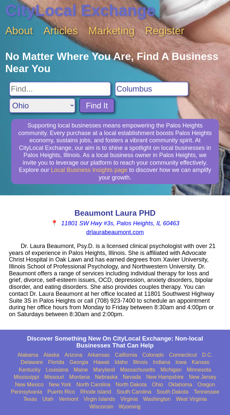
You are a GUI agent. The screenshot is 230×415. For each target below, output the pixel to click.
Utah (47, 399)
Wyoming (130, 406)
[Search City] (152, 89)
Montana (79, 377)
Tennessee (206, 392)
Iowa (181, 362)
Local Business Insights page (89, 170)
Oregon (206, 384)
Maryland (104, 370)
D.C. (207, 355)
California (126, 355)
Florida (56, 362)
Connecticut (183, 355)
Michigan (171, 370)
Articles (60, 31)
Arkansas (99, 355)
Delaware (32, 362)
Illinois (140, 362)
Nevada (132, 377)
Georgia (78, 362)
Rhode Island (95, 392)
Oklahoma (180, 384)
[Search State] (42, 105)
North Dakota (130, 384)
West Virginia (191, 399)
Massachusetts (137, 370)
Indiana (161, 362)
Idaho (121, 362)
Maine (81, 370)
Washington (157, 399)
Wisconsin (101, 406)
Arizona (73, 355)
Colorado (153, 355)
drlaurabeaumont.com (115, 232)
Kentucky (29, 370)
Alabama (27, 355)
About (19, 31)
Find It (97, 105)
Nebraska (106, 377)
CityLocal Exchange (80, 10)
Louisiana (57, 370)
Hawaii (101, 362)
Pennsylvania (26, 392)
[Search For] (60, 89)
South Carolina (133, 392)
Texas (30, 399)
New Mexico (29, 384)
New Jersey (203, 377)
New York (60, 384)
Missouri (54, 377)
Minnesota (199, 370)
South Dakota (173, 392)
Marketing (112, 31)
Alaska (51, 355)
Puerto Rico (61, 392)
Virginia (129, 399)
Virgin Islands (99, 399)
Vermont (68, 399)
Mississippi (26, 377)
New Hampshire (165, 377)
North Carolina (93, 384)
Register (164, 31)
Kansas (200, 362)
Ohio (157, 384)
